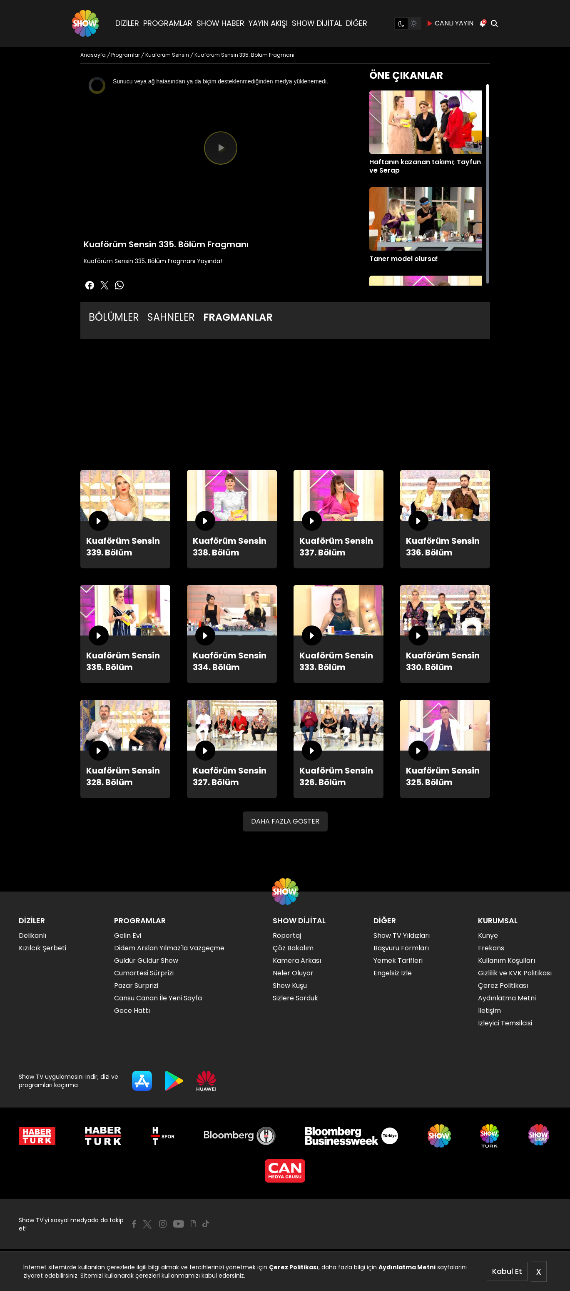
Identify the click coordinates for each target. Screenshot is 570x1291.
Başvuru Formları (401, 948)
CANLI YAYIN (449, 23)
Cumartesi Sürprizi (144, 973)
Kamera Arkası (297, 960)
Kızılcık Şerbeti (42, 948)
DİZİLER (127, 23)
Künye (488, 935)
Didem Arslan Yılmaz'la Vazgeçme (169, 948)
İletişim (489, 1010)
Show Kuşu (290, 985)
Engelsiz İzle (392, 973)
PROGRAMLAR (167, 23)
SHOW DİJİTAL (317, 23)
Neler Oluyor (293, 973)
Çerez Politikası (294, 1267)
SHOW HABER (220, 23)
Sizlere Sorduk (295, 998)
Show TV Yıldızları (401, 935)
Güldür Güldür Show (146, 960)
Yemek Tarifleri (398, 960)
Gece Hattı (132, 1010)
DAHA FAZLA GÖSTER (285, 821)
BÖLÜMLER (114, 317)
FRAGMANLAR (238, 317)
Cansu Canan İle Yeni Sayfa (158, 998)
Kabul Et (507, 1271)
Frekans (491, 948)
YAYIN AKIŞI (268, 23)
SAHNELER (171, 317)
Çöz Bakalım (293, 948)
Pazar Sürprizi (136, 985)
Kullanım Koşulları (506, 960)
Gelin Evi (127, 935)
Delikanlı (32, 935)
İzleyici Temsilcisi (505, 1023)
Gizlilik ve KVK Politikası (515, 973)
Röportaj (287, 935)
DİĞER (356, 23)
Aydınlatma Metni (407, 1267)
